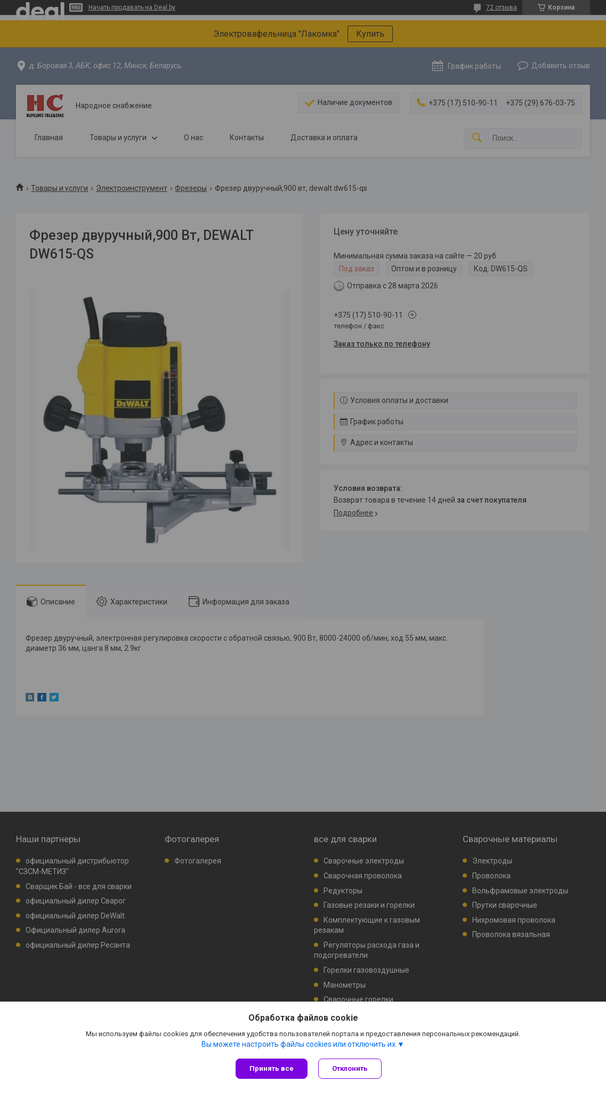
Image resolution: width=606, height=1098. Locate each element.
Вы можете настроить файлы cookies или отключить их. (299, 1044)
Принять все (271, 1068)
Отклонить (350, 1068)
